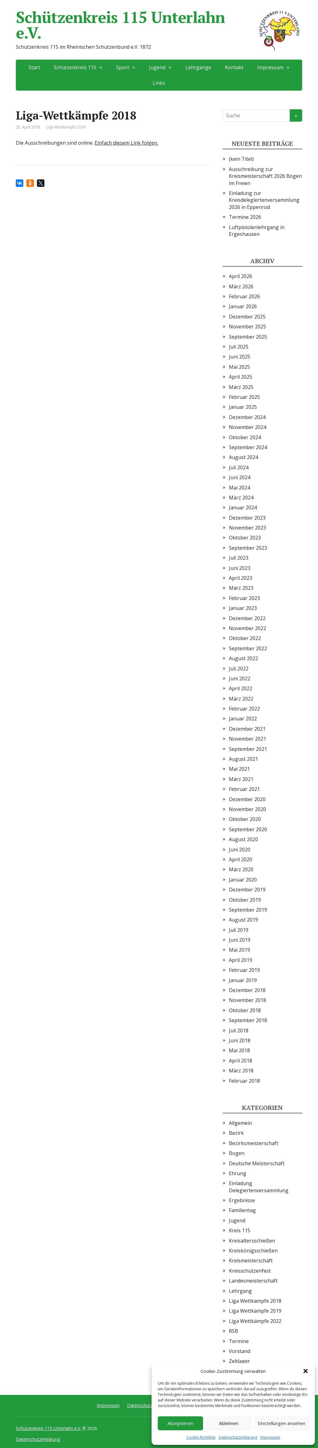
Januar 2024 (243, 507)
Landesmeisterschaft (253, 1280)
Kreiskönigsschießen (253, 1250)
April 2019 (240, 960)
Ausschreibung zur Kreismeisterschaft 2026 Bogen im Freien (265, 176)
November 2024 (247, 427)
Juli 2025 (238, 346)
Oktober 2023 (245, 537)
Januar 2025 (243, 407)
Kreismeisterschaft (251, 1260)
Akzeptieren (180, 1423)
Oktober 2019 (245, 899)
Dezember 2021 (247, 728)
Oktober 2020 (245, 819)
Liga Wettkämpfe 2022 (255, 1321)
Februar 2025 (244, 397)
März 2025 (241, 387)
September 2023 (248, 547)
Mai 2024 (239, 487)
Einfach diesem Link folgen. (126, 142)
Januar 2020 (243, 879)
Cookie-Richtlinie (201, 1437)
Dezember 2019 (247, 889)
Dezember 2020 (247, 799)
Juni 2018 (239, 1040)
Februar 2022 (244, 708)
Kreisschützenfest (250, 1270)
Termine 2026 (245, 217)
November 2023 (247, 527)
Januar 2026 (243, 306)
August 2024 (243, 457)
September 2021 (248, 749)
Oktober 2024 (245, 437)
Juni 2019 (239, 939)
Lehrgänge (198, 67)
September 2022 (248, 648)
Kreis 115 (239, 1230)
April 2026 (240, 276)
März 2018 (241, 1070)
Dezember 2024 (247, 417)
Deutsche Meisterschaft (256, 1163)
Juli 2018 (238, 1030)
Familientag (242, 1210)
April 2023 (240, 578)
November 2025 (247, 326)
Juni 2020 (239, 849)
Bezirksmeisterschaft (253, 1143)
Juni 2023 (239, 568)
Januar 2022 (243, 718)
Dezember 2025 (247, 316)
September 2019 (248, 909)
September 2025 (248, 336)
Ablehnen (228, 1423)
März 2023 (241, 587)
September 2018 (248, 1020)
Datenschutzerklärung (238, 1437)
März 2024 (241, 497)
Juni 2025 (239, 356)
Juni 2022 (239, 678)
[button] (305, 1371)
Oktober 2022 (245, 638)
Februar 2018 (244, 1080)
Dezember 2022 (247, 618)
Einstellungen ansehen (281, 1423)
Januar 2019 (243, 980)
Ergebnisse (242, 1200)
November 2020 (247, 809)
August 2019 (243, 919)
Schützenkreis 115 (75, 67)
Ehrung (237, 1173)
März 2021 (241, 779)
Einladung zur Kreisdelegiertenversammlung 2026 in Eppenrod (264, 200)
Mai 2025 (239, 366)
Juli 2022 (238, 668)
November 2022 (247, 628)
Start (34, 67)
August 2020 (243, 839)
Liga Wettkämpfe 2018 (65, 127)
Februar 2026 (244, 296)
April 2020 (240, 859)
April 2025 (240, 376)
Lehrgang (240, 1291)
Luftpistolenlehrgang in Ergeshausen (256, 230)
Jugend (157, 67)
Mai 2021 (239, 768)
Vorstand (239, 1351)
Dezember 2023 (247, 517)
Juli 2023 (238, 557)
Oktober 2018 (245, 1010)
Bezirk (236, 1133)
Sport (122, 67)
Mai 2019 (239, 949)
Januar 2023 (243, 608)
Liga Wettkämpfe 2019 (255, 1310)
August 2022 (243, 658)
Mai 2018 (239, 1050)
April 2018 (240, 1060)
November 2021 (247, 738)
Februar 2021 (244, 789)
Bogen (236, 1153)
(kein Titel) (241, 159)
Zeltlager (239, 1361)
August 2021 (243, 759)
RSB (233, 1331)
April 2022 (240, 688)
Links (159, 82)
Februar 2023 (244, 598)
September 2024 (248, 447)
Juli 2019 (238, 930)
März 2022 (241, 698)
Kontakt (234, 67)
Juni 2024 (239, 477)
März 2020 (241, 869)
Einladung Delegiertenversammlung (258, 1186)
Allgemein (240, 1123)
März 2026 (241, 286)
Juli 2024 (238, 467)
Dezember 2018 (247, 990)
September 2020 (248, 829)
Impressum (270, 1437)
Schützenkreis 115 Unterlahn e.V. (159, 24)
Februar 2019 (244, 970)
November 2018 (247, 1000)
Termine (239, 1341)
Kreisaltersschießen (252, 1240)
